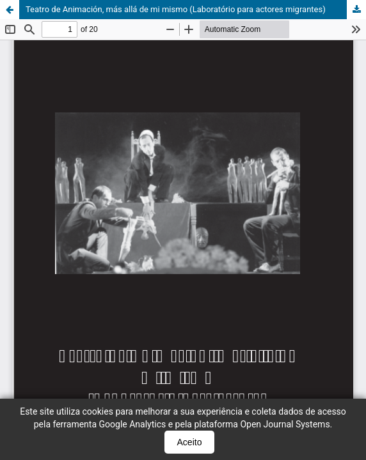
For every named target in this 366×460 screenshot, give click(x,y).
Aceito (189, 442)
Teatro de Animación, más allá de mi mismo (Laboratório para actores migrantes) (176, 9)
